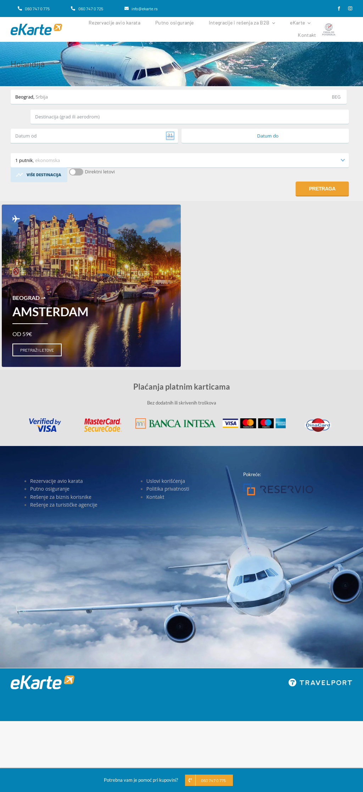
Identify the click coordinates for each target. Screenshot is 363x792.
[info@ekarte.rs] (141, 8)
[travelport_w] (320, 681)
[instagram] (350, 8)
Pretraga (322, 188)
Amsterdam (50, 311)
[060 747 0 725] (87, 8)
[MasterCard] (103, 420)
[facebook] (339, 8)
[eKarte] (36, 26)
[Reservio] (278, 486)
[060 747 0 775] (34, 8)
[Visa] (45, 420)
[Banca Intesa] (175, 420)
